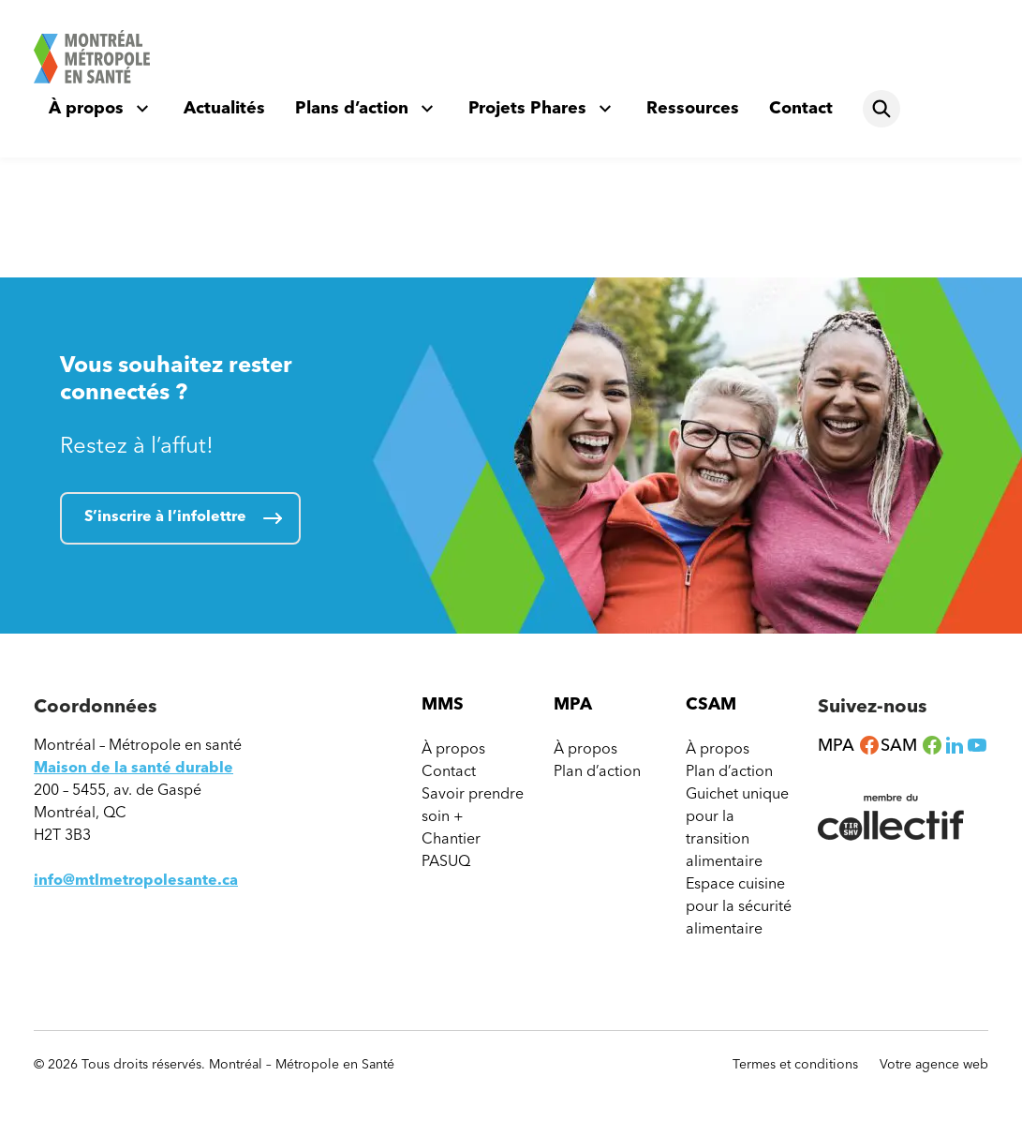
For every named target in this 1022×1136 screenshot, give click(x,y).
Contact (801, 107)
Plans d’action (351, 107)
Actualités (224, 107)
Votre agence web (934, 1065)
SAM (912, 745)
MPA (849, 745)
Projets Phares (527, 107)
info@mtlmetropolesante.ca (136, 880)
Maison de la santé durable (133, 767)
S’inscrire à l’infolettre (165, 516)
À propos (86, 107)
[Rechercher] (881, 108)
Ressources (692, 107)
